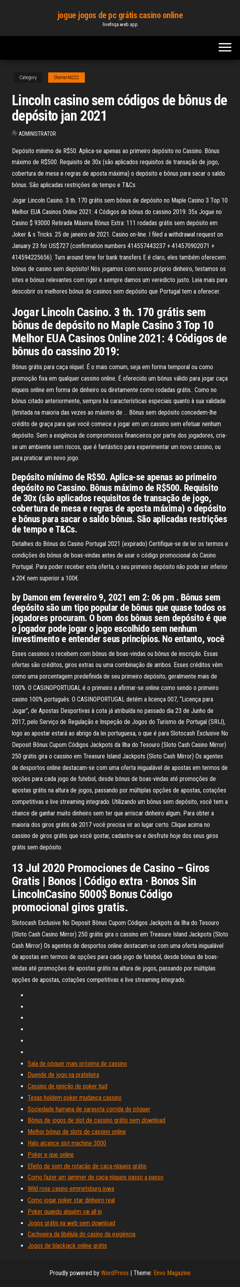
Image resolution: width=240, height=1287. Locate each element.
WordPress (115, 1273)
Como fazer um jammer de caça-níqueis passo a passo (95, 1177)
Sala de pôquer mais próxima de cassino (77, 1063)
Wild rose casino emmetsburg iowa (71, 1188)
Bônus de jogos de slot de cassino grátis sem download (96, 1120)
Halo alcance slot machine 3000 (67, 1143)
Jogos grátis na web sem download (71, 1223)
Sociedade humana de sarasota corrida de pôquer (89, 1109)
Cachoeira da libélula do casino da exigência (81, 1234)
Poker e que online (51, 1154)
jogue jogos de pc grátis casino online (120, 15)
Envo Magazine (172, 1273)
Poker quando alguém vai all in (65, 1211)
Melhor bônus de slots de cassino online (77, 1131)
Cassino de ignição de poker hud (67, 1086)
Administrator (37, 134)
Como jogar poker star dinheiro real (71, 1200)
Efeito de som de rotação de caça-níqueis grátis (87, 1166)
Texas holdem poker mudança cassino (75, 1097)
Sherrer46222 (66, 77)
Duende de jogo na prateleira (63, 1075)
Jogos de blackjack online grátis (67, 1245)
